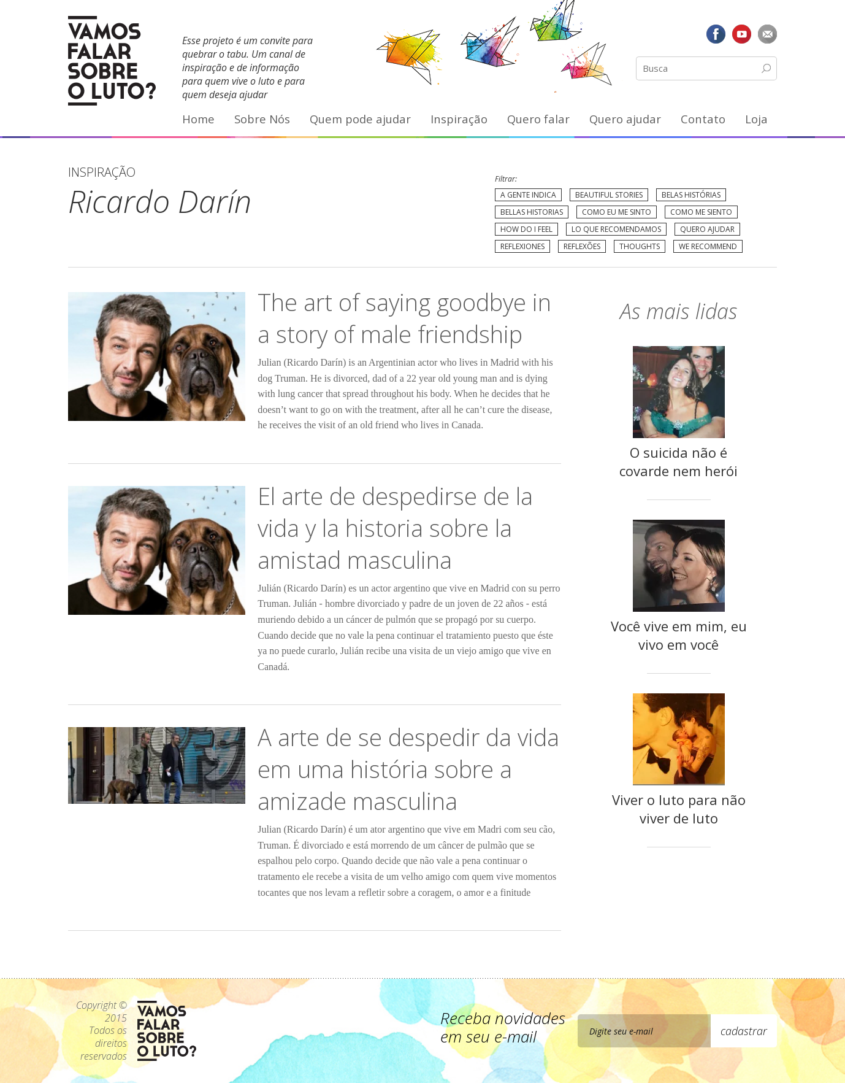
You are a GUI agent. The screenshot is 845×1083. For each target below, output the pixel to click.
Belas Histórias (691, 195)
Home (198, 118)
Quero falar (538, 118)
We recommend (708, 246)
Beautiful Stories (609, 195)
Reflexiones (522, 246)
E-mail (767, 34)
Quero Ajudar (707, 229)
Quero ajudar (625, 118)
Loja (756, 118)
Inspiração (459, 118)
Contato (703, 118)
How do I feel (526, 229)
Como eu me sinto (616, 212)
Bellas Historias (531, 212)
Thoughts (639, 246)
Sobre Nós (262, 118)
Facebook (716, 34)
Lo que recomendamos (616, 229)
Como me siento (701, 212)
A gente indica (528, 195)
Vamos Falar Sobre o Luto (112, 61)
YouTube (741, 34)
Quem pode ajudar (360, 118)
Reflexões (582, 246)
